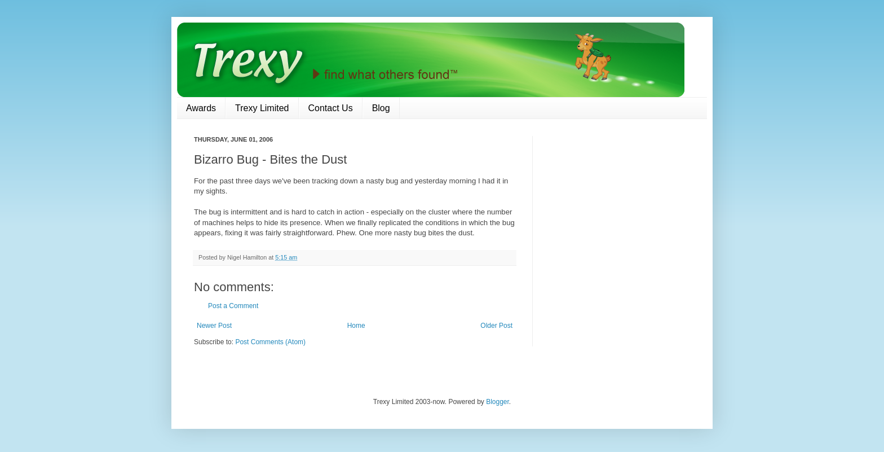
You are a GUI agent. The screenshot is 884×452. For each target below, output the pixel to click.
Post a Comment (233, 306)
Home (356, 326)
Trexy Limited (262, 108)
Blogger (497, 402)
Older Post (496, 326)
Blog (381, 108)
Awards (201, 108)
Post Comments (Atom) (270, 342)
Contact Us (330, 108)
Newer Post (214, 326)
